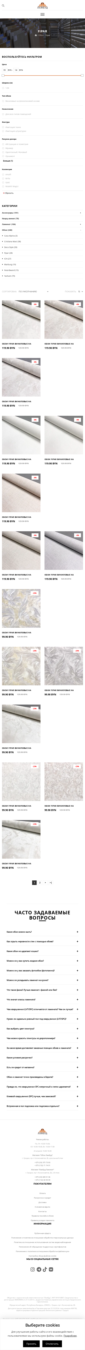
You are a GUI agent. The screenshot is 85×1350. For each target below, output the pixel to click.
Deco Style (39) (10, 247)
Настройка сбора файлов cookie (42, 1256)
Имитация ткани (13, 127)
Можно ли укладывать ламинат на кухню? (27, 980)
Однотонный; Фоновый (16, 152)
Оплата (42, 1193)
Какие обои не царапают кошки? (22, 951)
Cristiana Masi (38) (12, 241)
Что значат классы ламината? (21, 999)
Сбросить (8, 193)
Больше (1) (8, 161)
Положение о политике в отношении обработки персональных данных (42, 1238)
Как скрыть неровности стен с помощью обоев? (30, 941)
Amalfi (8, 174)
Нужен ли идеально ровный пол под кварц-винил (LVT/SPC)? (36, 1019)
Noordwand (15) (11, 270)
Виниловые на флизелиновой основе (22, 101)
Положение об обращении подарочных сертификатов (42, 1247)
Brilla (7, 178)
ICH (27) (7, 258)
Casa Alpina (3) (10, 235)
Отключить (52, 1343)
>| (51, 882)
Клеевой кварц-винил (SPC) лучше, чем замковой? (31, 1096)
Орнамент (10, 156)
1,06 (7, 88)
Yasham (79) (9, 276)
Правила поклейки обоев (42, 1216)
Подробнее (70, 1335)
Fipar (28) (8, 253)
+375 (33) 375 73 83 (42, 1162)
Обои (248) (7, 230)
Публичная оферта (42, 1233)
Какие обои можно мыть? (19, 931)
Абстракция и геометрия (16, 144)
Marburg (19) (10, 264)
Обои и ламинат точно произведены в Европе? (30, 1077)
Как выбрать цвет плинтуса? (20, 1028)
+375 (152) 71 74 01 (42, 1165)
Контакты (42, 1211)
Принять (31, 1343)
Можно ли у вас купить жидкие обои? (25, 960)
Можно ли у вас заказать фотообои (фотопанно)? (30, 970)
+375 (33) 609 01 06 (42, 1177)
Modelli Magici (12, 186)
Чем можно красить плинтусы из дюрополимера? (31, 1038)
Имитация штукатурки (15, 131)
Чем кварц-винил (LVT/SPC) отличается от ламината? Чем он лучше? (40, 1009)
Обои (41, 35)
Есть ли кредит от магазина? (20, 1067)
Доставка (42, 1202)
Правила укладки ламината (42, 1220)
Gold (7, 182)
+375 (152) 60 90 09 (42, 1180)
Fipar (47, 35)
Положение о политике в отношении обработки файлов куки (42, 1251)
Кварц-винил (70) (10, 218)
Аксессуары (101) (10, 212)
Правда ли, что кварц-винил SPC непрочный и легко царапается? (38, 1086)
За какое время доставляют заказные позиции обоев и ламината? (39, 1048)
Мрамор (9, 148)
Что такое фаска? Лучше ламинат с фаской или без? (32, 990)
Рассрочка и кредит (42, 1198)
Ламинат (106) (9, 224)
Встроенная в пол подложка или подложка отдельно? (33, 1106)
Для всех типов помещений (18, 114)
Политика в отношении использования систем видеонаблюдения (42, 1242)
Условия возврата (42, 1207)
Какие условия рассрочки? (19, 1057)
